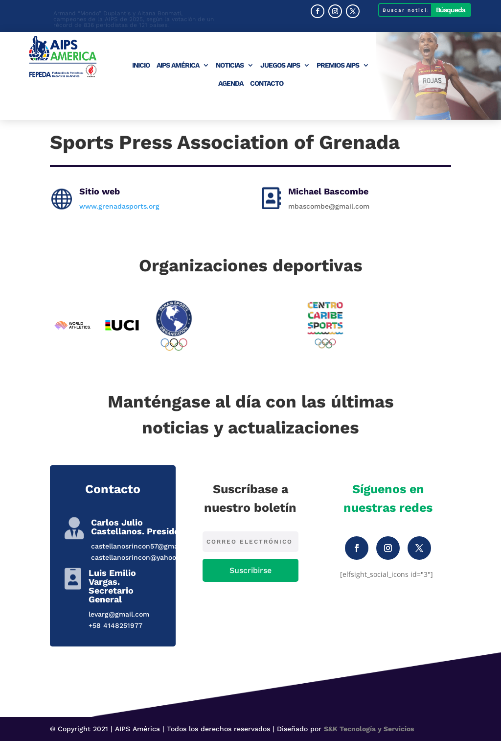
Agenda (230, 83)
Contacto (266, 83)
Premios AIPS (338, 65)
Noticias (230, 65)
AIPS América (178, 65)
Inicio (141, 65)
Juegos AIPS (280, 65)
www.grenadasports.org (119, 206)
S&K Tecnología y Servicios (369, 729)
